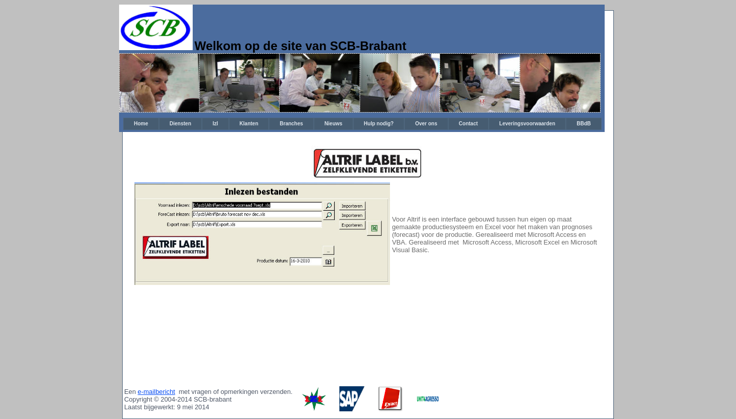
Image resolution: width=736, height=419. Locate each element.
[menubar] (362, 124)
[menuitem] (141, 124)
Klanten (249, 123)
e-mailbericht (156, 391)
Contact (468, 123)
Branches (291, 123)
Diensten (180, 123)
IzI (215, 123)
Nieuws (333, 123)
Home (141, 123)
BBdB (584, 123)
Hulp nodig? (379, 123)
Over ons (426, 123)
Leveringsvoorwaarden (527, 123)
